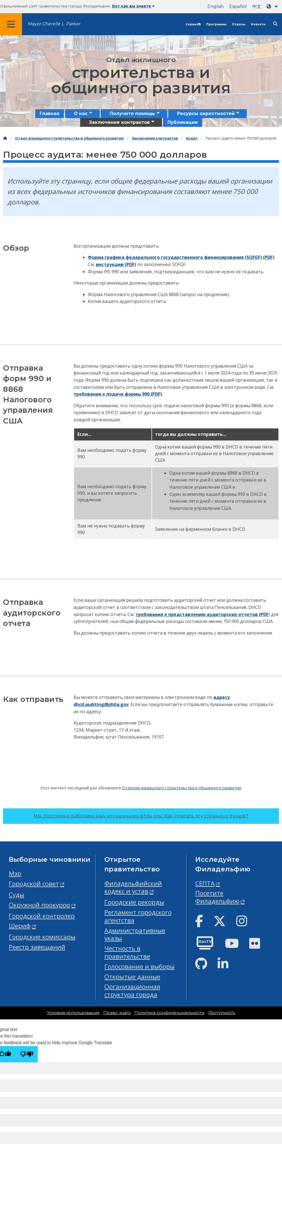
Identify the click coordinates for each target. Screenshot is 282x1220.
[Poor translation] (27, 1054)
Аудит (192, 138)
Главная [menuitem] (49, 113)
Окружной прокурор (39, 905)
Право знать (117, 1012)
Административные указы (134, 934)
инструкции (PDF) (116, 264)
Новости (258, 24)
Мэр (15, 873)
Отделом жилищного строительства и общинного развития (181, 787)
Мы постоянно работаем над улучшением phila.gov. (141, 816)
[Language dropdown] (273, 6)
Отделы (238, 24)
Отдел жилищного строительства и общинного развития (69, 138)
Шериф (20, 925)
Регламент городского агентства (138, 916)
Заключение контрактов (155, 138)
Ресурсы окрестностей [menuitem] (206, 113)
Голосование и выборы (139, 966)
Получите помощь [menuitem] (132, 113)
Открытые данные (132, 976)
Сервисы (193, 24)
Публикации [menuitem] (182, 122)
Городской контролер (42, 916)
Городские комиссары (42, 936)
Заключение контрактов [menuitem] (119, 122)
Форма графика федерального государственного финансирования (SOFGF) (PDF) (181, 257)
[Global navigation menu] (11, 24)
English (215, 6)
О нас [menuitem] (81, 113)
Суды (16, 894)
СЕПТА (205, 883)
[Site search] (275, 24)
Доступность (221, 1012)
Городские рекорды (134, 902)
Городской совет (34, 883)
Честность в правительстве (127, 952)
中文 (256, 6)
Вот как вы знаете (133, 6)
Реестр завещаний (37, 947)
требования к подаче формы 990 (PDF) (118, 394)
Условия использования (73, 1012)
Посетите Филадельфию (217, 897)
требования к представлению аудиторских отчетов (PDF (202, 614)
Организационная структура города (132, 990)
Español (238, 6)
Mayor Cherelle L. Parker (54, 23)
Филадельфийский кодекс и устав (133, 887)
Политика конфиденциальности (169, 1012)
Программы (216, 24)
